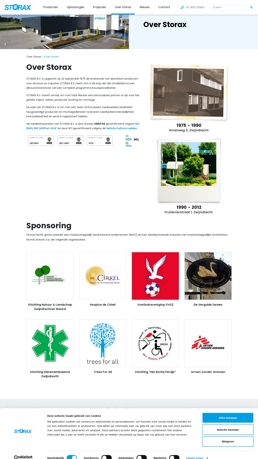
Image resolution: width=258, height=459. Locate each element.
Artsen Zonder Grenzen (208, 372)
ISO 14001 (39, 128)
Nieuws (145, 7)
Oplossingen (75, 7)
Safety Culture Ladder (121, 128)
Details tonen (194, 451)
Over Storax (123, 7)
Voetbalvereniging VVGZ (155, 305)
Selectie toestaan (228, 423)
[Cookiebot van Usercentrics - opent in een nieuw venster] (23, 452)
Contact (164, 7)
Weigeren (228, 435)
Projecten (99, 7)
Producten (50, 7)
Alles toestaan (228, 411)
